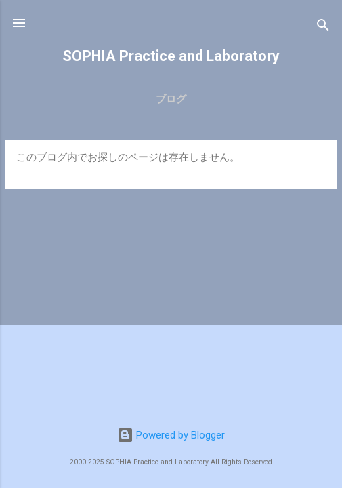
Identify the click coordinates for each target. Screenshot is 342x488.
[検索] (323, 27)
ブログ (171, 99)
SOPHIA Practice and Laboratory (171, 55)
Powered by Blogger (171, 435)
